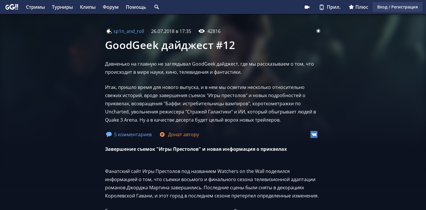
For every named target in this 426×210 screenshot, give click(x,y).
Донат (179, 134)
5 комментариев (129, 134)
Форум (111, 7)
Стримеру (307, 7)
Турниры (62, 7)
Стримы (35, 7)
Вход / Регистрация (397, 7)
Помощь (136, 7)
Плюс (358, 7)
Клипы (88, 7)
